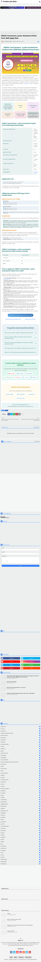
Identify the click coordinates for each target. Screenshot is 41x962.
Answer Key (21, 737)
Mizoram (21, 815)
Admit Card (21, 726)
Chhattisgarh (21, 757)
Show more (36, 427)
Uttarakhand (21, 861)
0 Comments (37, 441)
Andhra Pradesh (21, 735)
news (21, 819)
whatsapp (31, 665)
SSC (21, 843)
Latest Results (21, 801)
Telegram (21, 373)
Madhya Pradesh (21, 804)
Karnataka (21, 793)
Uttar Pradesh (21, 859)
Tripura (21, 857)
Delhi (21, 766)
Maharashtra (21, 806)
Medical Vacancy (21, 810)
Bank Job (21, 748)
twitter (31, 658)
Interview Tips (31, 394)
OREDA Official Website (30, 319)
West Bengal (21, 863)
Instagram (17, 377)
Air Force (21, 728)
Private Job (21, 828)
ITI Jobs (21, 786)
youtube (11, 661)
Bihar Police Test (21, 753)
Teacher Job (21, 848)
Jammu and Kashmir (21, 788)
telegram (11, 665)
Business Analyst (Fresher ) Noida (14, 919)
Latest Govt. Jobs (20, 398)
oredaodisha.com (26, 83)
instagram (31, 661)
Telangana (21, 850)
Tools (21, 854)
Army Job (21, 742)
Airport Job (21, 731)
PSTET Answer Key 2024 (11, 681)
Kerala (21, 795)
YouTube (12, 373)
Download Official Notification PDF (13, 319)
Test (21, 852)
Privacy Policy (28, 957)
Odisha (5, 33)
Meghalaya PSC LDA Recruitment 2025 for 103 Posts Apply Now (20, 925)
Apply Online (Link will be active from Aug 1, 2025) (20, 315)
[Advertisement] (20, 19)
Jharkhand (21, 790)
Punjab (21, 832)
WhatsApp (8, 377)
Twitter (25, 377)
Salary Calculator (21, 394)
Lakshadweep (21, 799)
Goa (21, 770)
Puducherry (21, 830)
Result (21, 839)
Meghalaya (21, 812)
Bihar (21, 751)
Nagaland (21, 817)
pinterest (11, 668)
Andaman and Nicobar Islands (21, 733)
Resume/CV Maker (11, 931)
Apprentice (21, 739)
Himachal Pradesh (21, 779)
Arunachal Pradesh (21, 744)
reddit (31, 668)
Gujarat (21, 775)
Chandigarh (21, 755)
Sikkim (21, 841)
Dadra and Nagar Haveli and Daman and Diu (21, 762)
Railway (21, 835)
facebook (11, 658)
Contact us (21, 957)
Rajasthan (21, 837)
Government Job (21, 773)
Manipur (21, 808)
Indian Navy (21, 781)
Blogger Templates (13, 959)
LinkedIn (33, 377)
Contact (8, 913)
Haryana (21, 777)
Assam (21, 746)
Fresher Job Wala (10, 1)
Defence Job (21, 764)
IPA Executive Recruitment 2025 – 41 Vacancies (16, 687)
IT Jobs (21, 784)
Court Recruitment (21, 759)
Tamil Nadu (21, 846)
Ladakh (21, 797)
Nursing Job (21, 821)
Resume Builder (9, 394)
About (15, 957)
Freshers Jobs (21, 768)
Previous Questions (21, 826)
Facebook (29, 373)
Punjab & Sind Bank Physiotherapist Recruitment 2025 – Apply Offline (21, 693)
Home (2, 33)
